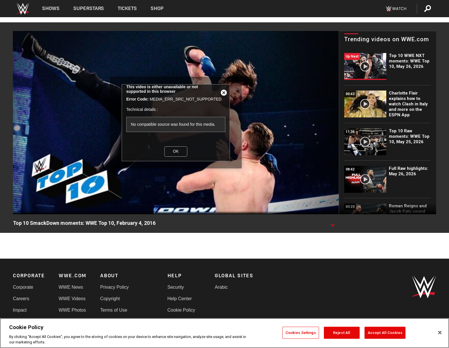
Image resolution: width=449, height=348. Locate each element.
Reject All (341, 333)
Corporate (23, 287)
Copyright (110, 298)
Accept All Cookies (385, 333)
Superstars (88, 8)
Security (176, 287)
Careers (21, 298)
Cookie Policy (181, 310)
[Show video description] (332, 223)
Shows (51, 8)
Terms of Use (113, 310)
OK (176, 151)
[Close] (440, 332)
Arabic (221, 287)
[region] (224, 333)
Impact (20, 310)
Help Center (180, 298)
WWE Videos (72, 298)
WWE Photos (72, 310)
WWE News (71, 287)
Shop (157, 8)
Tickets (127, 8)
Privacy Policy (114, 287)
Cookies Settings (300, 333)
